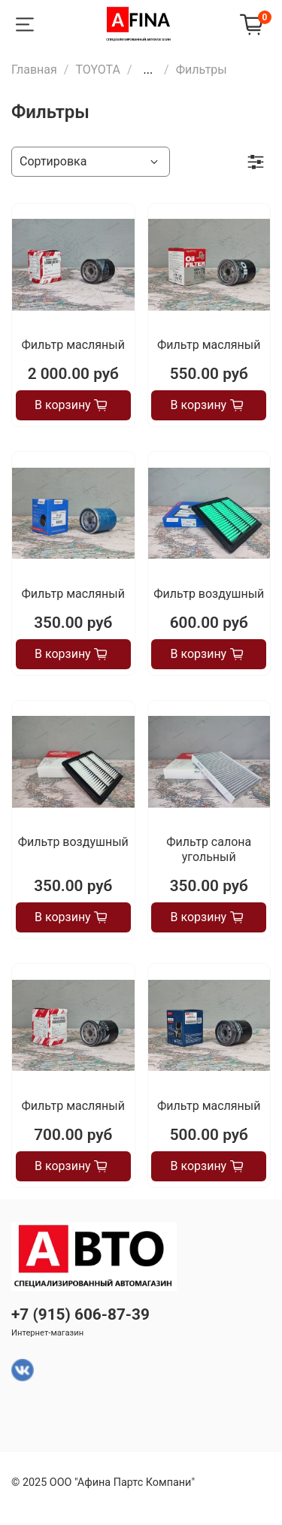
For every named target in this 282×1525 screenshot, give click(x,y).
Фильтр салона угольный (208, 849)
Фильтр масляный (73, 345)
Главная (34, 69)
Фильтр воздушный (208, 594)
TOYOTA (97, 69)
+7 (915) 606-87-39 (80, 1314)
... (148, 70)
